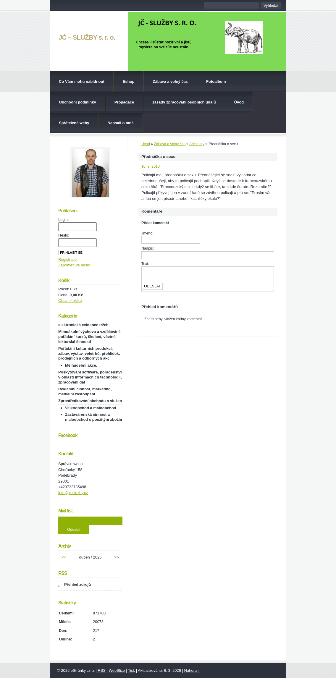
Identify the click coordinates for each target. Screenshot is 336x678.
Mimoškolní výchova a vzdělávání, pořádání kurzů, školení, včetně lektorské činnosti (89, 336)
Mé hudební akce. (81, 365)
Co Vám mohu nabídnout (81, 81)
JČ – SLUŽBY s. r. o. (87, 37)
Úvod (239, 102)
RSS (102, 670)
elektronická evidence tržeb (83, 325)
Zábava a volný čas (170, 81)
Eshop (129, 81)
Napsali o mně (121, 123)
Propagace (124, 102)
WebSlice (117, 670)
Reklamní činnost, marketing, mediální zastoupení (85, 391)
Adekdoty (196, 144)
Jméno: (147, 233)
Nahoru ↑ (192, 670)
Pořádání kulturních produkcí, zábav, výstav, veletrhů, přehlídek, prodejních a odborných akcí (89, 353)
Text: (145, 264)
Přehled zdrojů (77, 584)
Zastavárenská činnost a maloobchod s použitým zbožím (94, 417)
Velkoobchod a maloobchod (90, 408)
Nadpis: (147, 248)
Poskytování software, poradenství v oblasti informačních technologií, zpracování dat (90, 377)
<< (64, 557)
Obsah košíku (70, 300)
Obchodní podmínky (77, 102)
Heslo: (63, 235)
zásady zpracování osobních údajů (184, 102)
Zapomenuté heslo (74, 265)
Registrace (67, 259)
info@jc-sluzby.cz (73, 493)
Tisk (131, 670)
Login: (63, 219)
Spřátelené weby (74, 123)
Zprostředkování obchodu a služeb (90, 401)
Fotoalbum (216, 81)
